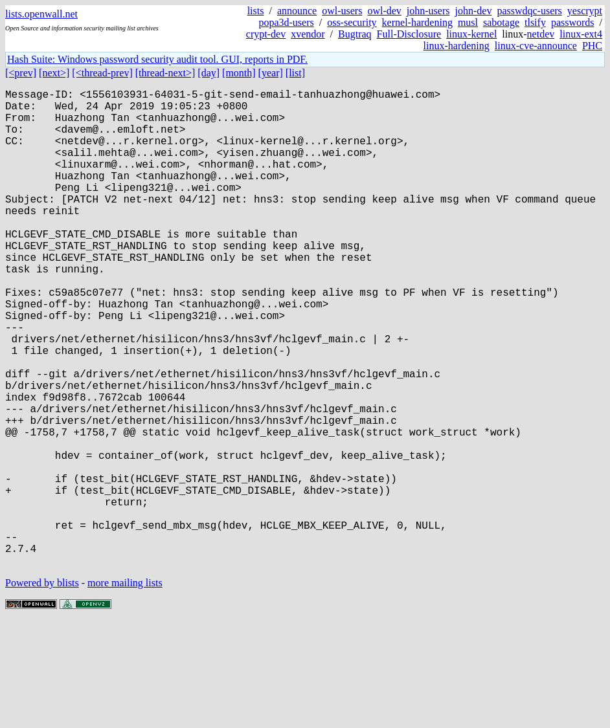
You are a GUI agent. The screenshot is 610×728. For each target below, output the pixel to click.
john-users (428, 10)
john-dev (473, 10)
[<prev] (20, 72)
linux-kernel (471, 33)
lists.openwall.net (41, 13)
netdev (541, 33)
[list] (295, 72)
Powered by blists (42, 688)
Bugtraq (355, 33)
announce (297, 10)
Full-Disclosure (409, 33)
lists (255, 10)
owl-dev (384, 10)
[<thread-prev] (102, 72)
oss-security (351, 22)
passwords (572, 22)
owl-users (342, 10)
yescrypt (584, 10)
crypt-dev (266, 33)
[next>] (54, 72)
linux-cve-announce (536, 45)
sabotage (501, 22)
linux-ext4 (580, 33)
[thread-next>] (165, 72)
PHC (592, 45)
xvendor (307, 33)
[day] (209, 72)
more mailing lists (125, 688)
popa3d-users (285, 22)
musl (468, 22)
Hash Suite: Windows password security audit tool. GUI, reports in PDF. (157, 59)
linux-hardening (457, 45)
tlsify (535, 22)
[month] (239, 72)
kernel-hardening (417, 22)
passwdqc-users (529, 10)
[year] (270, 72)
